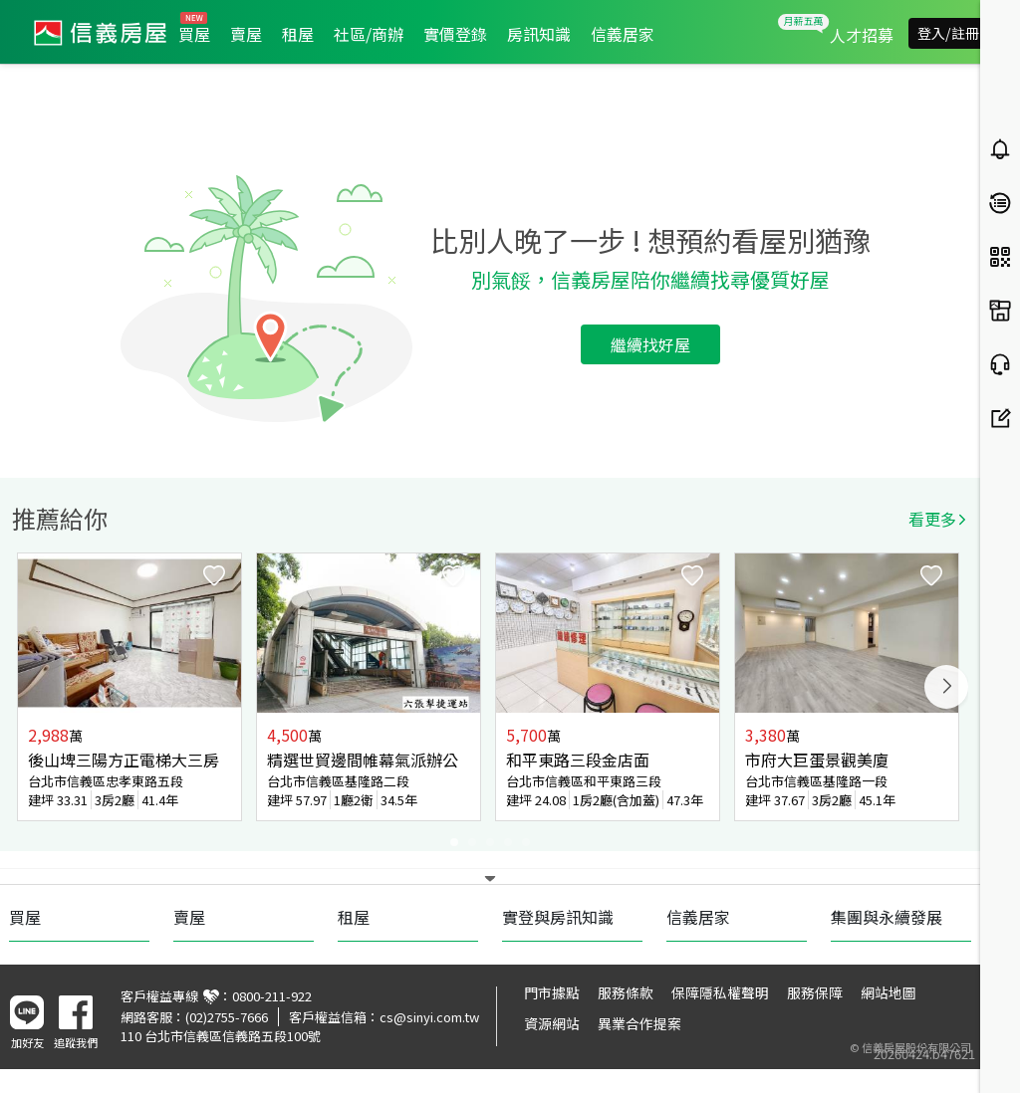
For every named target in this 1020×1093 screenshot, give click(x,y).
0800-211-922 (272, 995)
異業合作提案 (639, 1023)
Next (946, 687)
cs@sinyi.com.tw (429, 1016)
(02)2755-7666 (226, 1016)
